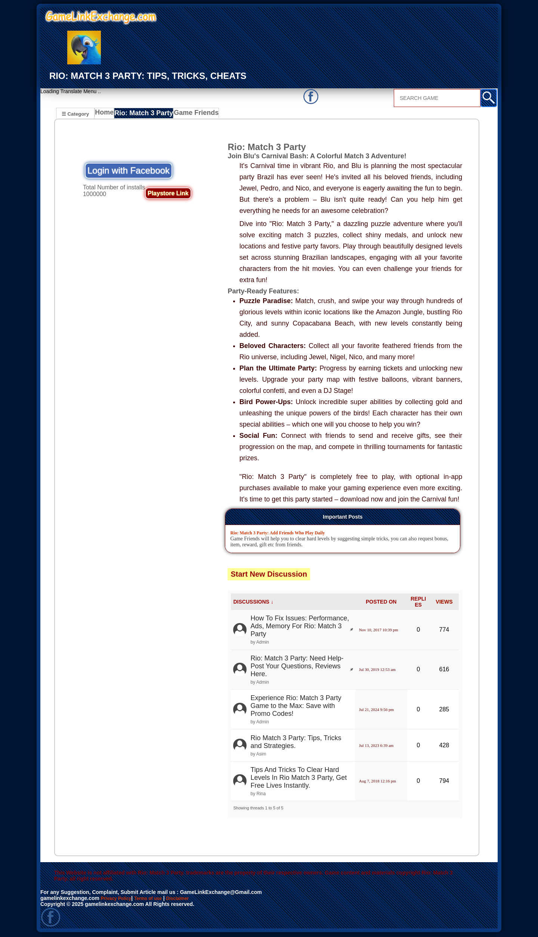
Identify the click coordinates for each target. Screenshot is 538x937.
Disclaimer (189, 899)
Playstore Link (168, 194)
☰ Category (75, 113)
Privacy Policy (118, 899)
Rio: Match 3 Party (144, 114)
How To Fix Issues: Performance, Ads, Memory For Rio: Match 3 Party (299, 627)
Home (106, 114)
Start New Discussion (269, 575)
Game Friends (192, 114)
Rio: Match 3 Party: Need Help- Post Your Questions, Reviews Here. (296, 667)
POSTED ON (381, 603)
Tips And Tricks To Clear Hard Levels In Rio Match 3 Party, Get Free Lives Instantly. (298, 778)
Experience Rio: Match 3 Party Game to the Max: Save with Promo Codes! (295, 706)
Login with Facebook (128, 172)
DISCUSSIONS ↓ (253, 603)
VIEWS (444, 603)
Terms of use (155, 899)
